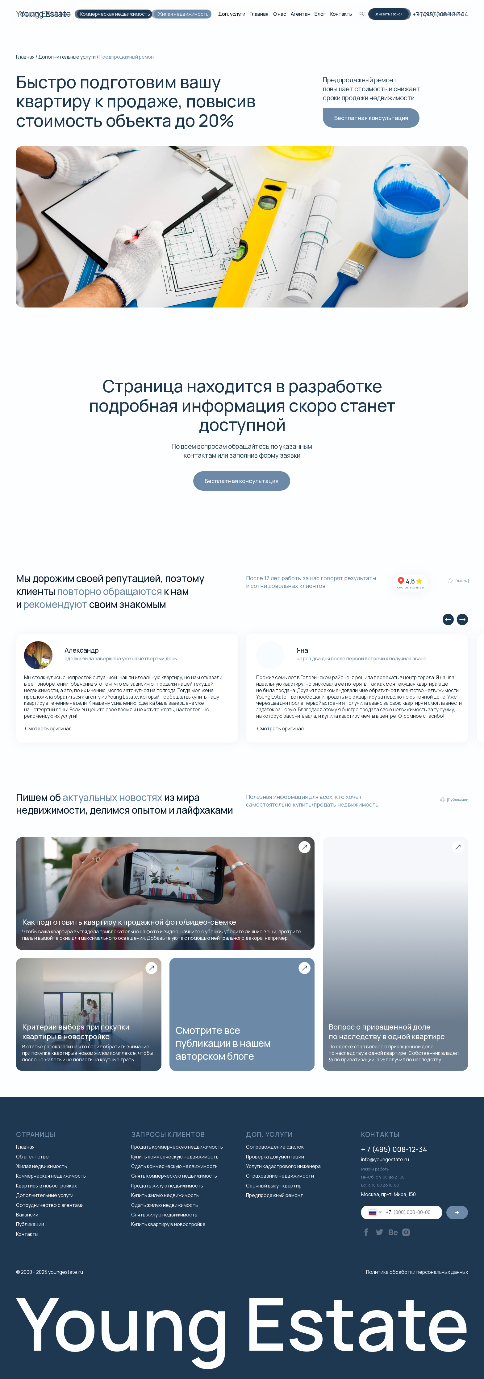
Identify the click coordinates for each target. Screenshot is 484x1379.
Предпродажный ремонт (274, 1195)
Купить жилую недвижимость (165, 1195)
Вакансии (27, 1214)
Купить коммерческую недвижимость (175, 1156)
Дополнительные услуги (67, 56)
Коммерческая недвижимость (113, 13)
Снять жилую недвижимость (164, 1214)
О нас (279, 13)
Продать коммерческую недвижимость (177, 1146)
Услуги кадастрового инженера (283, 1166)
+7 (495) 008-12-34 (442, 14)
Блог (320, 13)
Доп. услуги (231, 13)
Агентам (301, 13)
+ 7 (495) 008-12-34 (394, 1149)
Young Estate (41, 13)
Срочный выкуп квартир (274, 1185)
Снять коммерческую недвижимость (174, 1175)
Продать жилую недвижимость (167, 1185)
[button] (390, 14)
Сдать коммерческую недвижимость (174, 1166)
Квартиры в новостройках (46, 1185)
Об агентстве (32, 1156)
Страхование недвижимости (280, 1175)
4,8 (410, 581)
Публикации (30, 1224)
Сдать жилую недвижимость (164, 1205)
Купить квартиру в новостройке (168, 1224)
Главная (259, 13)
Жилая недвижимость (180, 13)
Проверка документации (275, 1156)
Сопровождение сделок (275, 1146)
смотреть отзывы (410, 587)
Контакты (341, 13)
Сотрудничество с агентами (50, 1205)
